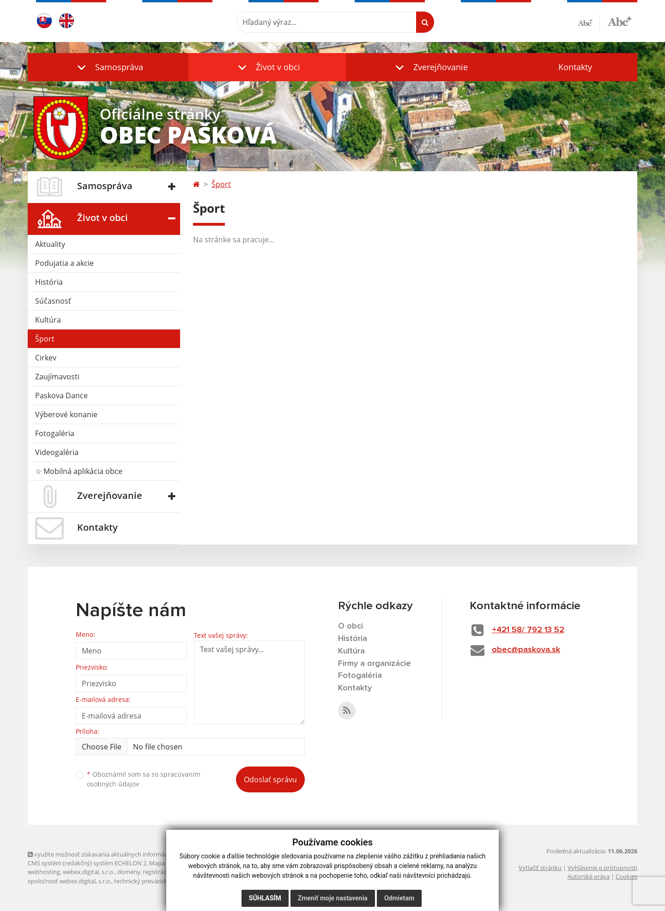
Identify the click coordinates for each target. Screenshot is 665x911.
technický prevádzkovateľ (149, 881)
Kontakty (575, 66)
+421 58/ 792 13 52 (528, 630)
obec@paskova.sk (526, 650)
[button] (108, 67)
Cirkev (45, 358)
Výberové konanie (66, 414)
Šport (44, 339)
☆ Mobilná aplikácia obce (78, 471)
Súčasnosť (53, 301)
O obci (350, 626)
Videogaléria (57, 452)
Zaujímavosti (57, 377)
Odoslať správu (270, 779)
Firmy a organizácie (374, 663)
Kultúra (48, 320)
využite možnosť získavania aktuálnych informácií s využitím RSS (119, 854)
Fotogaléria (54, 433)
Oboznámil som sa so (143, 779)
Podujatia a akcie (64, 263)
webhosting (44, 872)
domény (128, 872)
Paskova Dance (61, 395)
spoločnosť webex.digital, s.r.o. (69, 881)
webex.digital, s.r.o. (89, 872)
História (49, 282)
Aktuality (50, 244)
